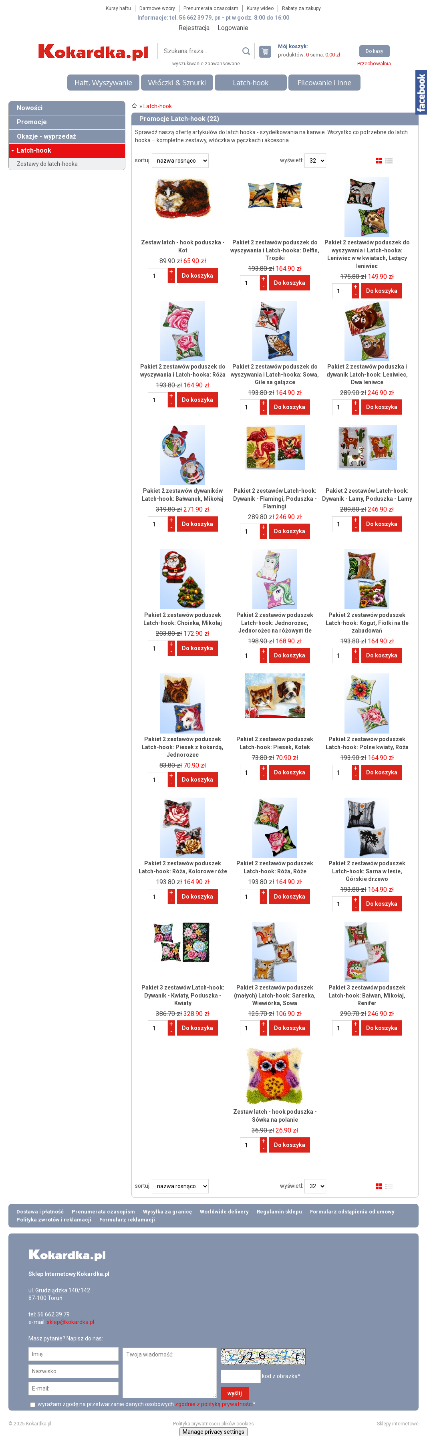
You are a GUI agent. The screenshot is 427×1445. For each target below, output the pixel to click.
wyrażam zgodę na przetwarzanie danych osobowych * (146, 1404)
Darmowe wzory (157, 8)
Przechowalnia (374, 63)
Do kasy (374, 51)
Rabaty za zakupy (301, 8)
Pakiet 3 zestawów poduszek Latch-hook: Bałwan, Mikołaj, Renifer (366, 995)
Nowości (29, 108)
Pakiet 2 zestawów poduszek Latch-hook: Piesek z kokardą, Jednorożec (183, 747)
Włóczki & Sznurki (177, 82)
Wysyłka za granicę (167, 1212)
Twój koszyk (268, 51)
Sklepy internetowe (398, 1424)
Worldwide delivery (224, 1212)
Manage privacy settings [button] (213, 1432)
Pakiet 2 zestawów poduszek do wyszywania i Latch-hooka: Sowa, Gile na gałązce (275, 374)
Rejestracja (194, 28)
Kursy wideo (260, 8)
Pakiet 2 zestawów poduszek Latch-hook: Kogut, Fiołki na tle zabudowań (367, 623)
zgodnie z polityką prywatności (214, 1404)
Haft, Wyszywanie (103, 82)
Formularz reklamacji (127, 1220)
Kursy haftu (118, 8)
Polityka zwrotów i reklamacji (53, 1220)
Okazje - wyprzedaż (46, 136)
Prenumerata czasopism (210, 8)
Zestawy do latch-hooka (47, 164)
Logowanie (233, 28)
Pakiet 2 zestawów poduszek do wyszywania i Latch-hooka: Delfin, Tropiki (274, 250)
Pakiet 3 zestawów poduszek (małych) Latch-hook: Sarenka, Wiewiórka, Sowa (275, 995)
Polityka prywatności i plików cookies (213, 1424)
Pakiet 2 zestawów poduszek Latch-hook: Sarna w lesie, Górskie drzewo (366, 871)
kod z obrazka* (281, 1376)
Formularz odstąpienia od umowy (352, 1212)
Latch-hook (250, 82)
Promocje (32, 122)
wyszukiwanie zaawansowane (206, 64)
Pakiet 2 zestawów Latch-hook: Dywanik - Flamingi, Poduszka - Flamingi (275, 499)
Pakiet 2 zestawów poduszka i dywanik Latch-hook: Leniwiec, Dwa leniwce (367, 374)
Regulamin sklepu (279, 1212)
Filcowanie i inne (324, 82)
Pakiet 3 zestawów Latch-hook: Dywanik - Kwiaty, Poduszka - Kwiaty (182, 995)
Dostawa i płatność (40, 1212)
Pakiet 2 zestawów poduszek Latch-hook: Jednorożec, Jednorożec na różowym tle (274, 623)
